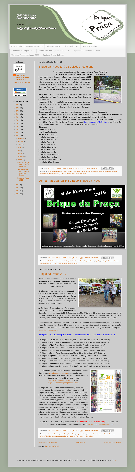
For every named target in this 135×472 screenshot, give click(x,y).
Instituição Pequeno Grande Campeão (104, 171)
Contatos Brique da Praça (53, 55)
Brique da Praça (53, 46)
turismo (91, 436)
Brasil (73, 434)
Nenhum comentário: (92, 168)
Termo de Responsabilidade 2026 (25, 55)
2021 (18, 120)
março (20, 154)
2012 (18, 194)
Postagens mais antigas (112, 442)
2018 (18, 129)
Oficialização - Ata (71, 46)
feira (81, 261)
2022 (18, 117)
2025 (18, 108)
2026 (18, 105)
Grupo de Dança (86, 171)
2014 (18, 188)
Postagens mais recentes (48, 442)
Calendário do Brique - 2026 (23, 51)
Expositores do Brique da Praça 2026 (53, 51)
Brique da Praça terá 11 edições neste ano (65, 66)
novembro (21, 138)
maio (20, 147)
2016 (49, 171)
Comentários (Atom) (52, 446)
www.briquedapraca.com (47, 330)
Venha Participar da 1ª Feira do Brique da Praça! (69, 180)
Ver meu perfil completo (21, 83)
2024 (18, 111)
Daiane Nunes (67, 171)
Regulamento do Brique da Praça (86, 51)
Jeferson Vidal (44, 436)
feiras (78, 171)
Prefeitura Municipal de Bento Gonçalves (73, 174)
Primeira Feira (73, 263)
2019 (18, 126)
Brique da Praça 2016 (52, 273)
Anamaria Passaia (53, 434)
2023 (18, 114)
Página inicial (16, 46)
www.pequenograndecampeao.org (101, 424)
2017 (18, 132)
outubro (21, 141)
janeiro (20, 160)
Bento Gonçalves (53, 261)
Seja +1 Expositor (90, 46)
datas (74, 171)
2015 (18, 185)
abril (19, 150)
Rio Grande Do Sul (82, 436)
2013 (18, 191)
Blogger (114, 460)
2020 (18, 123)
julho (20, 144)
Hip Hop (97, 261)
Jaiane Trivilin (44, 174)
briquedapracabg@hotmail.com (61, 380)
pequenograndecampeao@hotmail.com (63, 383)
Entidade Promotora (34, 46)
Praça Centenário (63, 263)
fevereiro (21, 157)
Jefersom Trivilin (54, 174)
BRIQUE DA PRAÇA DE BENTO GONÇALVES (23, 77)
